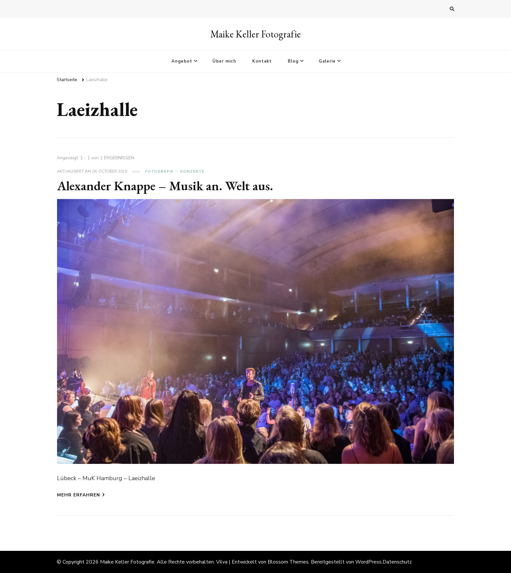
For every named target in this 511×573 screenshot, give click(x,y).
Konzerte (192, 171)
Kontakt (262, 61)
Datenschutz (397, 562)
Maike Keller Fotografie (255, 34)
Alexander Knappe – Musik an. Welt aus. (165, 185)
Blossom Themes (288, 562)
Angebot (181, 61)
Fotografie (159, 171)
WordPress (368, 562)
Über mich (224, 61)
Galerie (327, 61)
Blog (293, 61)
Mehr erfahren (81, 495)
